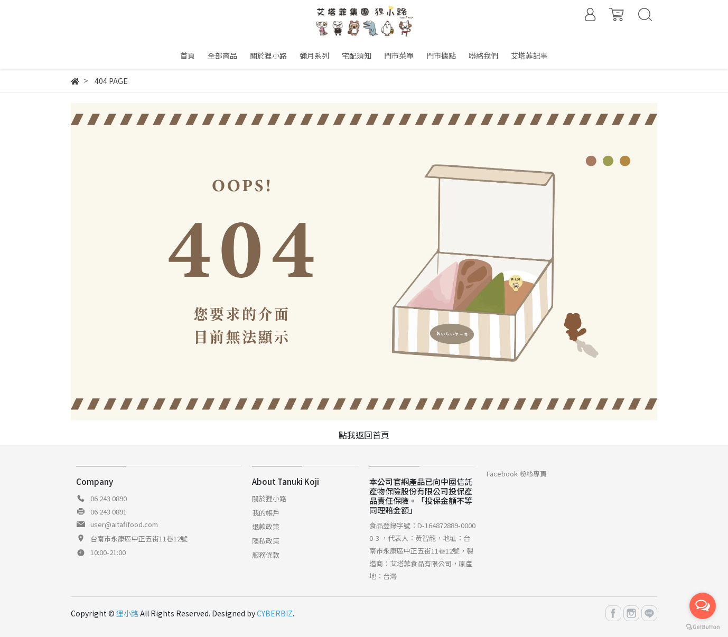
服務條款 (265, 555)
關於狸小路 (269, 498)
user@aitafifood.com (124, 524)
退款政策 (265, 526)
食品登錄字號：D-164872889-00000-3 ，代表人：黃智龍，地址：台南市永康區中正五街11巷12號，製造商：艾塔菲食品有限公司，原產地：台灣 (422, 550)
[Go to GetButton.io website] (703, 626)
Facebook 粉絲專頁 (517, 474)
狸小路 (127, 613)
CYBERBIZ (275, 613)
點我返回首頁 (364, 434)
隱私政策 (265, 541)
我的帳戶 (265, 513)
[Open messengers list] (702, 606)
